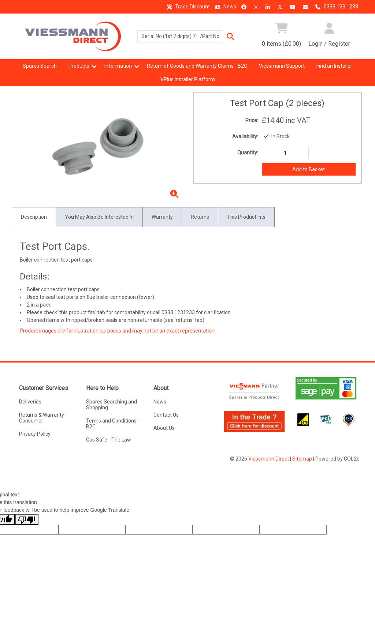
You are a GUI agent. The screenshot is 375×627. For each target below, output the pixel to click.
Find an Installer (334, 66)
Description (34, 217)
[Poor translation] (26, 519)
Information (118, 66)
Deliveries (30, 402)
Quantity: (247, 152)
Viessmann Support (282, 66)
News (224, 7)
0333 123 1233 (335, 7)
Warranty (162, 217)
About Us (164, 428)
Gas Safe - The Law (108, 440)
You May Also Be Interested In (99, 217)
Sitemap (302, 459)
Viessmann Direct (268, 459)
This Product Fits (246, 217)
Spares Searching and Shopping (111, 404)
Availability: (245, 136)
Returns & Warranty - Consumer (43, 418)
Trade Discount (187, 7)
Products (78, 66)
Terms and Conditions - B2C (113, 423)
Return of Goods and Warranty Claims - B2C (197, 66)
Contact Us (166, 415)
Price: (251, 120)
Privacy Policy (35, 434)
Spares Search (40, 66)
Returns (200, 217)
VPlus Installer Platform (187, 79)
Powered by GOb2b (337, 459)
